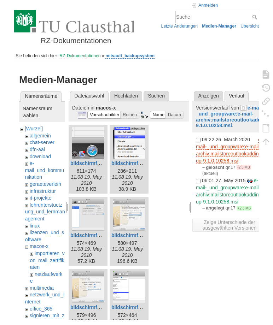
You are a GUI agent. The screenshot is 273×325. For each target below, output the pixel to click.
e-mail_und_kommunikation (44, 170)
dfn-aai (37, 149)
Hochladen (126, 96)
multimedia (42, 288)
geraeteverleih (45, 184)
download (40, 156)
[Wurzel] (34, 128)
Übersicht (249, 26)
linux (35, 226)
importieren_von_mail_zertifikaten (47, 260)
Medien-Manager (219, 26)
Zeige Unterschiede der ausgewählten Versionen (230, 225)
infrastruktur (43, 191)
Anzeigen (208, 96)
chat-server (42, 142)
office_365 (41, 309)
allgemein (40, 135)
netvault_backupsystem (130, 55)
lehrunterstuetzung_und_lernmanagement (45, 211)
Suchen (156, 96)
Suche (255, 16)
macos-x (39, 246)
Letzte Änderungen (179, 26)
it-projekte (40, 198)
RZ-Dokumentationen (79, 55)
